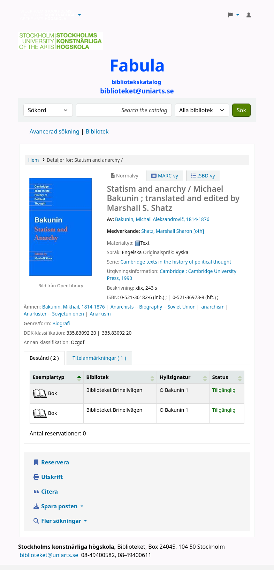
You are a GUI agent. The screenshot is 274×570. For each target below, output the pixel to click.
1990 (126, 278)
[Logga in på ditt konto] (248, 15)
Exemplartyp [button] (48, 377)
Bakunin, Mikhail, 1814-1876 (73, 306)
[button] (79, 15)
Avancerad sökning (54, 131)
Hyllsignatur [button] (175, 377)
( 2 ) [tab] (44, 358)
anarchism (213, 306)
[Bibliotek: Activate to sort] (120, 377)
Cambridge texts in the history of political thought (175, 261)
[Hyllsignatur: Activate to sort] (183, 377)
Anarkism (100, 313)
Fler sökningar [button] (58, 521)
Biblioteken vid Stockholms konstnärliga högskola (46, 15)
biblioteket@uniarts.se (49, 555)
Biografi (61, 323)
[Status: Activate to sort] (226, 377)
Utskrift (48, 477)
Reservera (51, 462)
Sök (241, 110)
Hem (33, 160)
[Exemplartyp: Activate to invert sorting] (57, 377)
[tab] (99, 358)
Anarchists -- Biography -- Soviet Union (153, 306)
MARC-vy (164, 175)
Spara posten (56, 506)
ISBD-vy (203, 175)
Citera (45, 491)
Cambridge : (173, 271)
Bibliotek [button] (97, 377)
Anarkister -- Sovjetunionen (54, 313)
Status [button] (220, 377)
